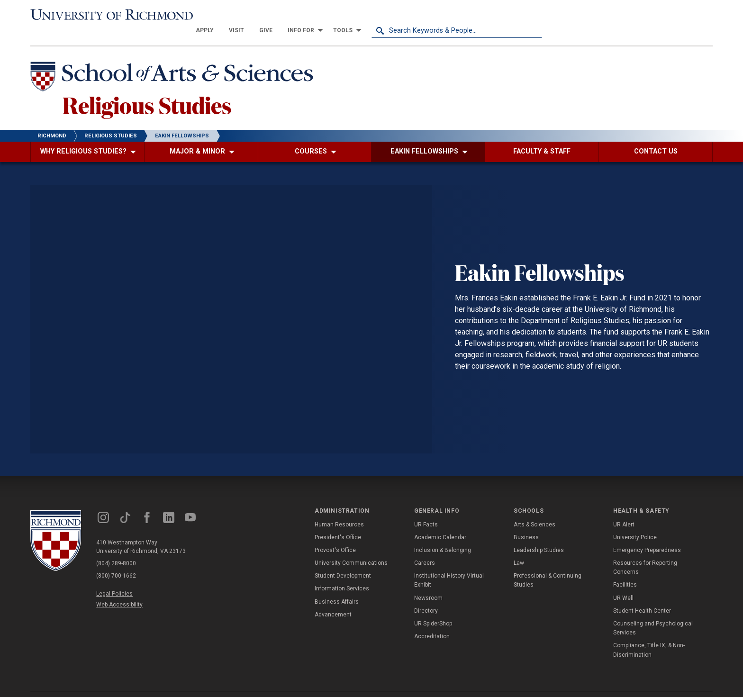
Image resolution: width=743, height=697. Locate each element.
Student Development (343, 560)
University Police (635, 522)
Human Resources (339, 509)
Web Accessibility (119, 589)
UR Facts (426, 509)
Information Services (342, 573)
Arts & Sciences (534, 509)
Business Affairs (337, 586)
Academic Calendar (440, 522)
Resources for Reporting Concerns (645, 552)
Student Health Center (642, 595)
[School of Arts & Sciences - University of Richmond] (174, 63)
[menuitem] (375, 15)
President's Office (338, 522)
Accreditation (432, 621)
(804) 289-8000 (116, 548)
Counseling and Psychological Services (653, 613)
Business (526, 522)
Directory (426, 595)
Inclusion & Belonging (442, 535)
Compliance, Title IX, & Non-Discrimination (649, 635)
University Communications (351, 547)
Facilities (625, 569)
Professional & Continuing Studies (547, 565)
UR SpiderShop (433, 608)
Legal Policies (114, 578)
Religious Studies (147, 89)
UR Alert (623, 509)
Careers (424, 547)
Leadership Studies (539, 535)
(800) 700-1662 (116, 560)
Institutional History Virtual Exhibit (449, 565)
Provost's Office (335, 535)
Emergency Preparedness (647, 535)
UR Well (623, 582)
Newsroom (428, 582)
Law (519, 547)
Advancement (333, 599)
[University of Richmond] (115, 15)
